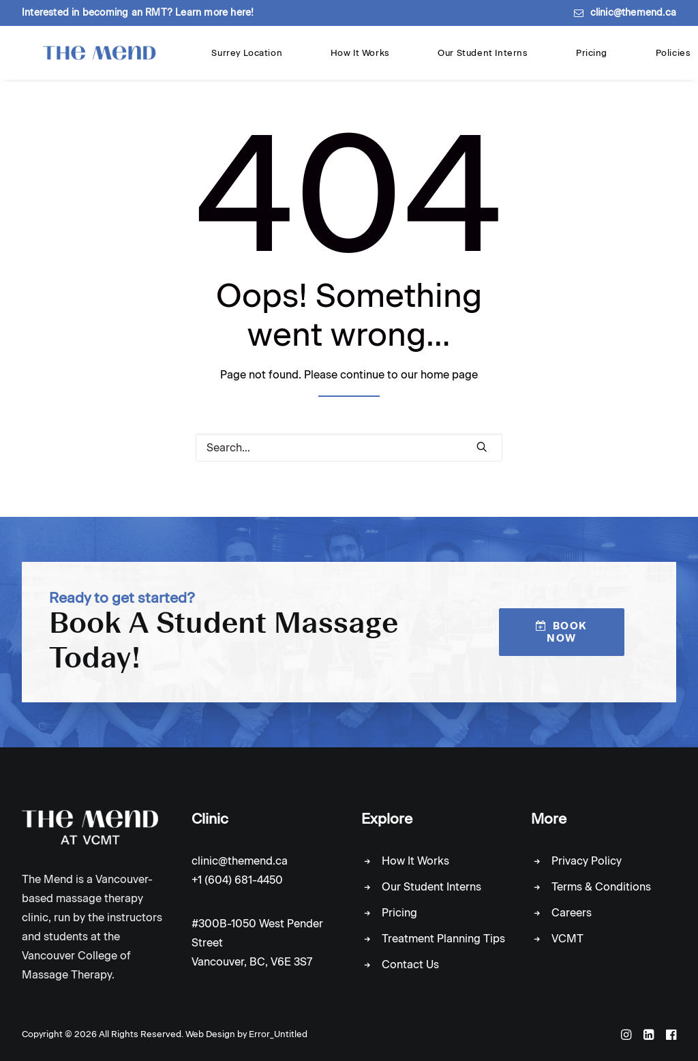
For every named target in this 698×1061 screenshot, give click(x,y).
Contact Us (410, 964)
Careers (571, 912)
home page (449, 380)
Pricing (439, 60)
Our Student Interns (372, 60)
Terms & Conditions (601, 886)
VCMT (567, 938)
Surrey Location (219, 60)
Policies (482, 60)
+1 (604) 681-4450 (237, 879)
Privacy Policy (586, 860)
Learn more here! (214, 12)
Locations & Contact (553, 60)
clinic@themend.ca (633, 12)
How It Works (291, 60)
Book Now (563, 632)
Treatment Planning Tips (443, 938)
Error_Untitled (278, 1034)
